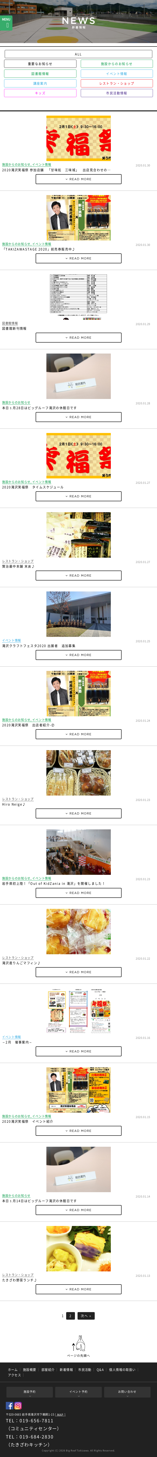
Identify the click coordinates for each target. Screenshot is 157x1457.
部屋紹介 (48, 1369)
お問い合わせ (127, 1391)
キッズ (40, 93)
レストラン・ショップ (116, 83)
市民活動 (84, 1369)
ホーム (13, 1369)
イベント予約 (78, 1391)
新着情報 (66, 1369)
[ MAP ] (60, 1415)
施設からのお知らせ (117, 63)
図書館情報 (40, 73)
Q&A (100, 1369)
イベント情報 (116, 73)
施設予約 (30, 1391)
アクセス (14, 1375)
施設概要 (29, 1369)
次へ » (86, 1315)
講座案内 (40, 83)
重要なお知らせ (40, 63)
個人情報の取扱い (122, 1369)
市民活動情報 (116, 93)
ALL (78, 54)
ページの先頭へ (78, 1346)
